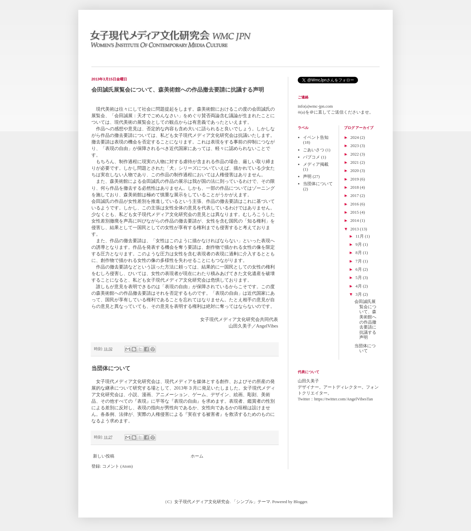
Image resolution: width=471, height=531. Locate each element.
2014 (355, 220)
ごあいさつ (313, 149)
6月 (359, 269)
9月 (359, 244)
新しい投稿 (103, 456)
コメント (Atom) (117, 466)
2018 (355, 187)
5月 (359, 277)
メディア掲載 (316, 164)
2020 (355, 170)
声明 (307, 176)
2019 (355, 179)
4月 (359, 286)
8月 (359, 252)
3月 (359, 294)
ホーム (197, 456)
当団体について (110, 368)
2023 (355, 145)
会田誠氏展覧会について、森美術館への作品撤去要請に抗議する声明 (177, 90)
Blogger (300, 501)
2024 (355, 137)
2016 (355, 204)
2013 (355, 228)
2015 (355, 212)
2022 (355, 154)
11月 (360, 236)
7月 (359, 261)
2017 (355, 195)
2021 (355, 162)
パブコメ (311, 157)
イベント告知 (316, 137)
